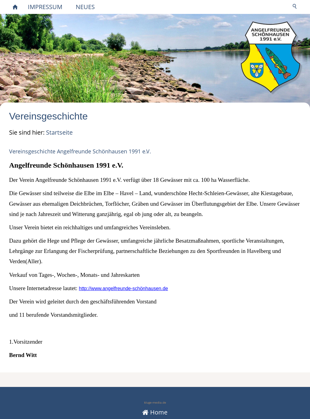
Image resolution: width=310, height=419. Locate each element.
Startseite (59, 132)
